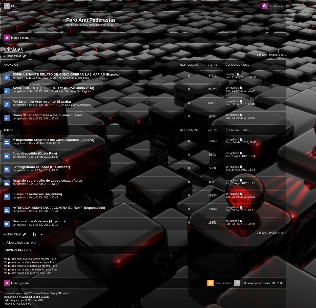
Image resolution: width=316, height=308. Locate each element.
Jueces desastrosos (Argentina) (37, 194)
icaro (20, 77)
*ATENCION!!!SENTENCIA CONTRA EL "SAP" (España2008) (59, 208)
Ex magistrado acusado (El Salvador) (41, 167)
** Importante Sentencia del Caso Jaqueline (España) (53, 140)
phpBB (26, 293)
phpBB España (41, 296)
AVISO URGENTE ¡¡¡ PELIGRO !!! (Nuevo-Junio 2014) (53, 88)
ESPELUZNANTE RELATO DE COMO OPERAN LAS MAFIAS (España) (66, 74)
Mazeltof (32, 300)
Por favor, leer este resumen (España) (42, 101)
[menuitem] (10, 6)
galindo (21, 91)
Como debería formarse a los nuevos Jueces (47, 115)
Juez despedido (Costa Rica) (35, 153)
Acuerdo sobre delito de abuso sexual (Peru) (47, 180)
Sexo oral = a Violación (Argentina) (39, 221)
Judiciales (12, 49)
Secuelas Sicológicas (76, 77)
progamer (15, 300)
